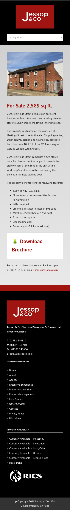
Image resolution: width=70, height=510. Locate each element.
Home (12, 370)
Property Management (21, 394)
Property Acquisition (20, 389)
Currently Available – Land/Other (27, 448)
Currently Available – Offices (25, 453)
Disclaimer (15, 418)
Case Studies (16, 399)
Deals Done (15, 462)
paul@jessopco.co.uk (46, 270)
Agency (13, 379)
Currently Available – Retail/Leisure (28, 458)
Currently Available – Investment (27, 443)
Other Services (17, 404)
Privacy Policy (16, 413)
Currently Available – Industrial (26, 438)
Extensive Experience (21, 384)
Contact (13, 408)
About (12, 375)
